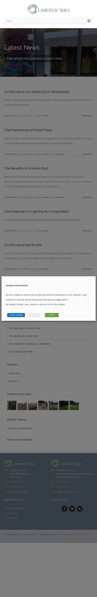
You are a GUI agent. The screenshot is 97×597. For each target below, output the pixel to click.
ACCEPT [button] (51, 315)
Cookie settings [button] (16, 315)
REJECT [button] (33, 315)
